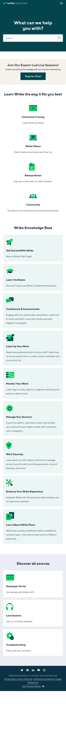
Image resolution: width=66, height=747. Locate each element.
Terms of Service (25, 679)
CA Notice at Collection (43, 679)
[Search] (33, 38)
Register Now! (33, 76)
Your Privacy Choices (31, 686)
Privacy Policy (11, 679)
